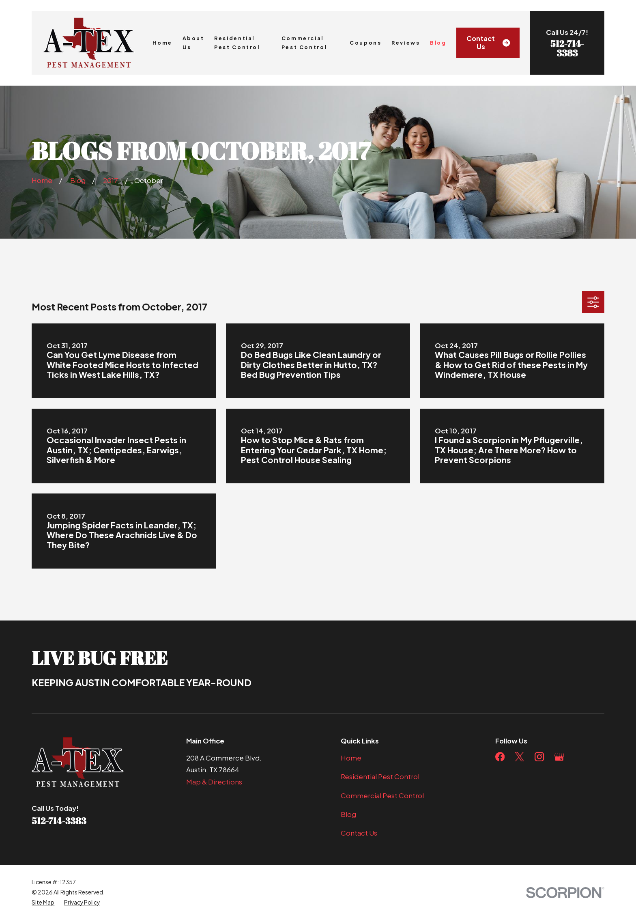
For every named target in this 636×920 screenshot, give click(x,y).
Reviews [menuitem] (405, 42)
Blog (348, 814)
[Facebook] (500, 756)
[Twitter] (519, 756)
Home (351, 758)
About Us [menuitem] (193, 42)
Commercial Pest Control (382, 795)
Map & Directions (214, 782)
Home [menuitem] (163, 42)
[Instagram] (539, 756)
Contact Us (488, 42)
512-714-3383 (567, 48)
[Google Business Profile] (559, 756)
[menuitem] (43, 903)
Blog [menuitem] (438, 42)
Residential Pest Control (380, 776)
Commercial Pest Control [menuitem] (304, 42)
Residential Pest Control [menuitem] (237, 42)
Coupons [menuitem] (365, 42)
